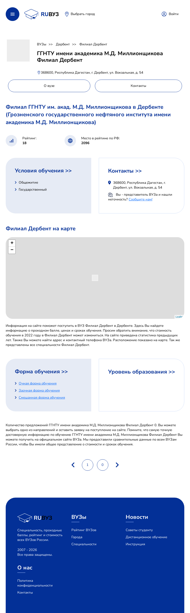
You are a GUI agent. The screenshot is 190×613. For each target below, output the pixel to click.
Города (76, 537)
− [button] (11, 250)
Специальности (83, 544)
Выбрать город (83, 14)
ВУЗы (41, 44)
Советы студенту (139, 530)
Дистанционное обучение (146, 537)
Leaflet (179, 316)
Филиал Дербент (93, 44)
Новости (137, 517)
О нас (24, 567)
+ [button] (11, 243)
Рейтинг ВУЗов (83, 530)
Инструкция (135, 544)
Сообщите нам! (140, 199)
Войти (174, 14)
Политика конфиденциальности (35, 583)
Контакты (25, 592)
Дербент (63, 44)
